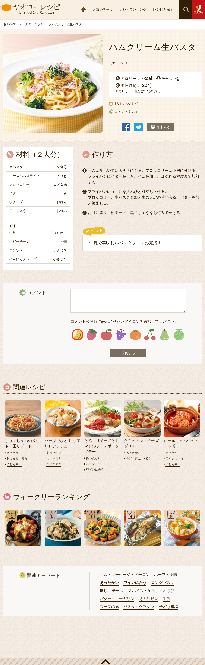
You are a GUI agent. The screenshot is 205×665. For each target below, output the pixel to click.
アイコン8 (179, 335)
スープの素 (109, 607)
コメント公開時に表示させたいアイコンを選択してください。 (124, 321)
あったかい (15, 453)
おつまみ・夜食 (18, 459)
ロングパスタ (162, 583)
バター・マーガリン (117, 599)
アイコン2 (92, 335)
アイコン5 (135, 335)
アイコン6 (150, 335)
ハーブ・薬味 (165, 575)
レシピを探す (163, 9)
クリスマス (54, 465)
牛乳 (166, 599)
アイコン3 (106, 335)
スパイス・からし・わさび (151, 591)
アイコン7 (164, 335)
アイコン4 (121, 335)
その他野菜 (148, 599)
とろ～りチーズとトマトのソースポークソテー (101, 447)
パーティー (94, 464)
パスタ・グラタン (138, 607)
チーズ (117, 591)
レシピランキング (132, 9)
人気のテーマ (102, 9)
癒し (150, 459)
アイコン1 (77, 335)
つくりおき (54, 459)
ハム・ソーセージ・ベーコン (125, 575)
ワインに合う (95, 470)
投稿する (128, 353)
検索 (185, 9)
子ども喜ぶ (15, 465)
